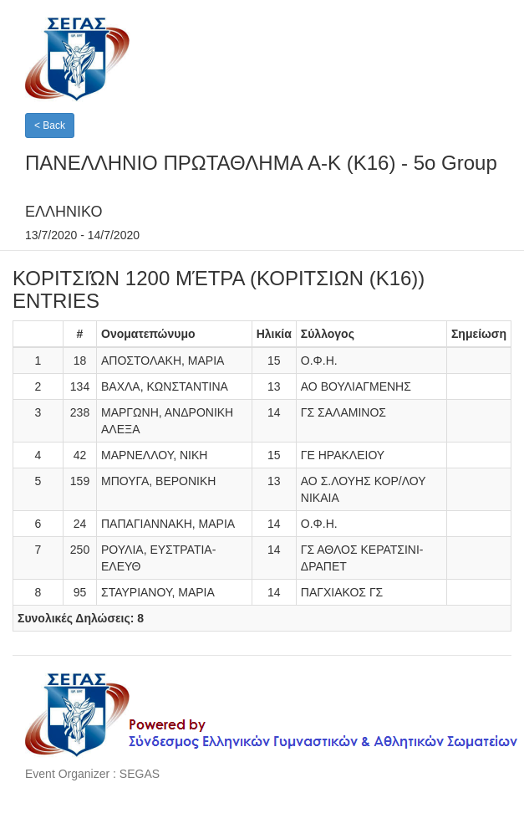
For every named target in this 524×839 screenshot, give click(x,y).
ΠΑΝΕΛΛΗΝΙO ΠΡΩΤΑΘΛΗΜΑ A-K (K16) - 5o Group (261, 162)
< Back (49, 125)
